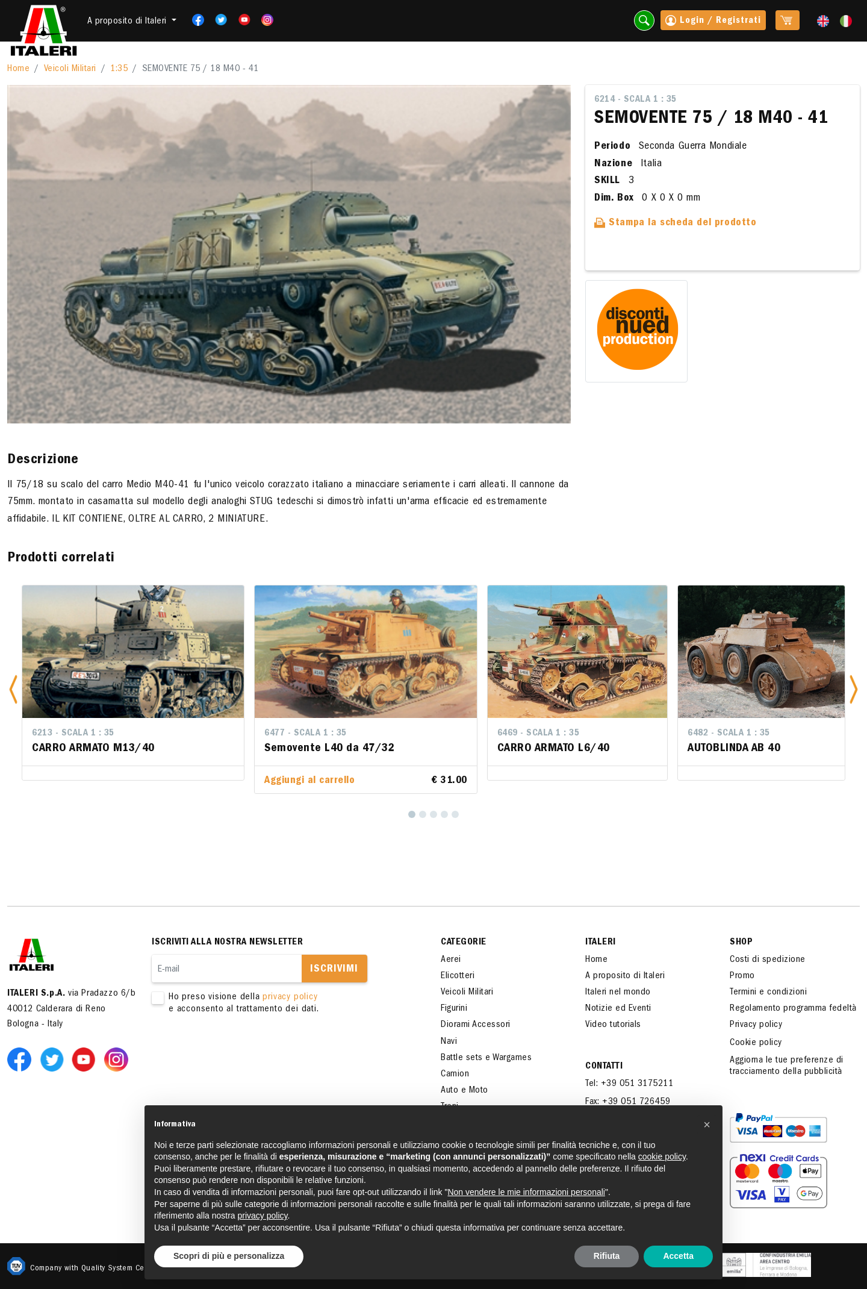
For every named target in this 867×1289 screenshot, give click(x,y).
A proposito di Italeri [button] (128, 22)
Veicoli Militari (70, 69)
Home (18, 69)
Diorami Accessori (476, 1025)
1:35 (119, 69)
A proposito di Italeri (625, 976)
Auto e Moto (464, 1091)
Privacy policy (756, 1025)
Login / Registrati (713, 21)
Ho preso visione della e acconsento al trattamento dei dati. (278, 1003)
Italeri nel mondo (618, 992)
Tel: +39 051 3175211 (629, 1084)
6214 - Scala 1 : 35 (635, 100)
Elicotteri (457, 976)
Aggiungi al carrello (309, 781)
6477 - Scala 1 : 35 (305, 733)
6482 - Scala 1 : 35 (729, 733)
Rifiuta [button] (607, 1256)
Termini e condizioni (768, 992)
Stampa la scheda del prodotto (675, 223)
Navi (449, 1042)
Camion (455, 1074)
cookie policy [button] (662, 1156)
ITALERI (600, 942)
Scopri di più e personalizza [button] (228, 1256)
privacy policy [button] (263, 1215)
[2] (422, 814)
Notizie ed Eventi (618, 1009)
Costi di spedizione (768, 960)
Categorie (463, 942)
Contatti (604, 1067)
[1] (411, 814)
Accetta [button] (678, 1256)
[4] (444, 814)
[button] (13, 689)
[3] (433, 814)
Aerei (451, 960)
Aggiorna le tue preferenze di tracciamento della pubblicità (787, 1066)
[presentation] (243, 1053)
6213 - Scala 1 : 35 (73, 733)
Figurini (454, 1009)
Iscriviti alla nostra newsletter (227, 942)
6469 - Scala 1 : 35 (538, 733)
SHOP (741, 942)
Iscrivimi (334, 969)
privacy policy (290, 997)
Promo (742, 976)
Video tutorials (613, 1025)
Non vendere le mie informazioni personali (525, 1192)
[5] (455, 814)
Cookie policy (756, 1043)
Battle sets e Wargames (486, 1058)
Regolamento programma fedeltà (793, 1009)
